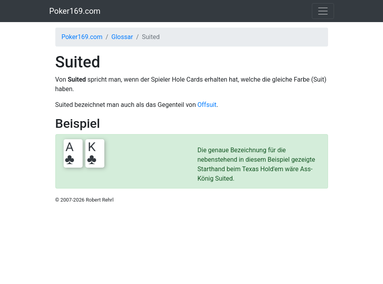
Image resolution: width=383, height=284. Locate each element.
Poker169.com (75, 11)
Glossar (122, 37)
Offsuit (207, 104)
